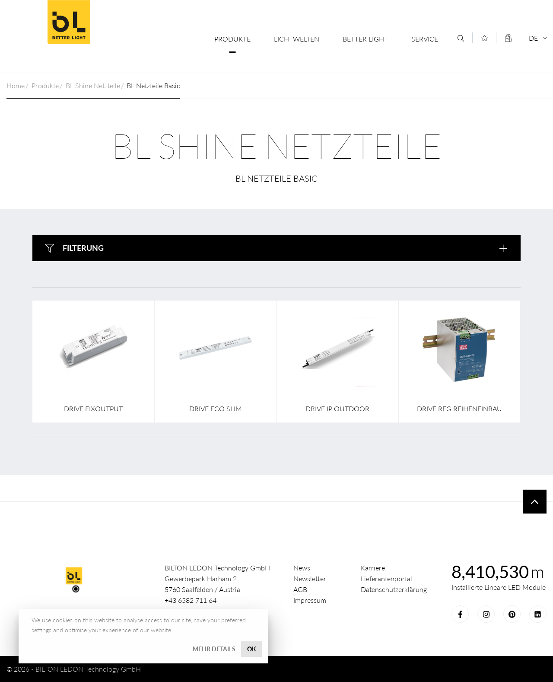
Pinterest (512, 614)
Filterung (83, 248)
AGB (300, 589)
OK (251, 649)
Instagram (486, 614)
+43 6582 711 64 (190, 600)
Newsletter (309, 578)
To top (535, 502)
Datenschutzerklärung (394, 589)
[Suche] (460, 38)
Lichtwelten (296, 39)
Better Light (68, 22)
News (301, 568)
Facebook (460, 614)
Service (424, 39)
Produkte (232, 39)
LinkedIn (538, 614)
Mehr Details (214, 649)
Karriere (373, 568)
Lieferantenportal (386, 578)
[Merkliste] (484, 37)
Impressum (309, 600)
